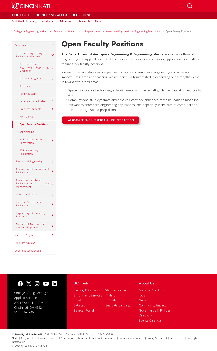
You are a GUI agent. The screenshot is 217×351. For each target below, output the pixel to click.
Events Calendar (150, 320)
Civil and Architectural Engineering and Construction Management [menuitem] (35, 183)
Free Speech (177, 338)
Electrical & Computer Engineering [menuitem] (35, 203)
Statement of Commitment (100, 338)
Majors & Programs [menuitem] (36, 78)
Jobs (142, 295)
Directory (145, 315)
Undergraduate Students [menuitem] (36, 101)
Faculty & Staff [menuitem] (27, 93)
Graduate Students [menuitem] (36, 109)
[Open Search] (190, 6)
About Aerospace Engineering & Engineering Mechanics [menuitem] (36, 67)
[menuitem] (24, 21)
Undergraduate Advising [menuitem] (28, 250)
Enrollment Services (88, 295)
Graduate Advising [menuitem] (24, 242)
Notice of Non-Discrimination (66, 338)
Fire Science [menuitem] (26, 116)
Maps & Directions (152, 290)
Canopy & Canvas (86, 290)
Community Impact (152, 305)
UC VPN (110, 300)
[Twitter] (29, 284)
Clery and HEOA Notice (34, 338)
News (143, 300)
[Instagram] (37, 284)
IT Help (110, 295)
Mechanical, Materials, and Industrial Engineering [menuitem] (35, 225)
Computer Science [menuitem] (35, 194)
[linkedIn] (54, 284)
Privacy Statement (157, 338)
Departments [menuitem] (34, 44)
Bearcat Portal (84, 310)
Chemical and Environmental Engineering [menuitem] (35, 170)
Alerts (15, 338)
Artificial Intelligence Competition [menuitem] (36, 141)
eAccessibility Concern (131, 338)
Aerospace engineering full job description (101, 120)
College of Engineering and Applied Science (38, 31)
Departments (92, 31)
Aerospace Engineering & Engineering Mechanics (132, 31)
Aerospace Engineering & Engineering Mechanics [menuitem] (35, 54)
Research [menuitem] (24, 86)
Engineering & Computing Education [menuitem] (35, 214)
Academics (74, 31)
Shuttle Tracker (116, 290)
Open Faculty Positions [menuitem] (30, 124)
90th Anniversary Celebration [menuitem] (28, 152)
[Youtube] (46, 284)
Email (77, 300)
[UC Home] (30, 6)
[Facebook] (20, 284)
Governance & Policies (155, 310)
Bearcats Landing (117, 305)
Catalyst (79, 305)
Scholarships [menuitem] (26, 131)
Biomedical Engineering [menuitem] (35, 161)
